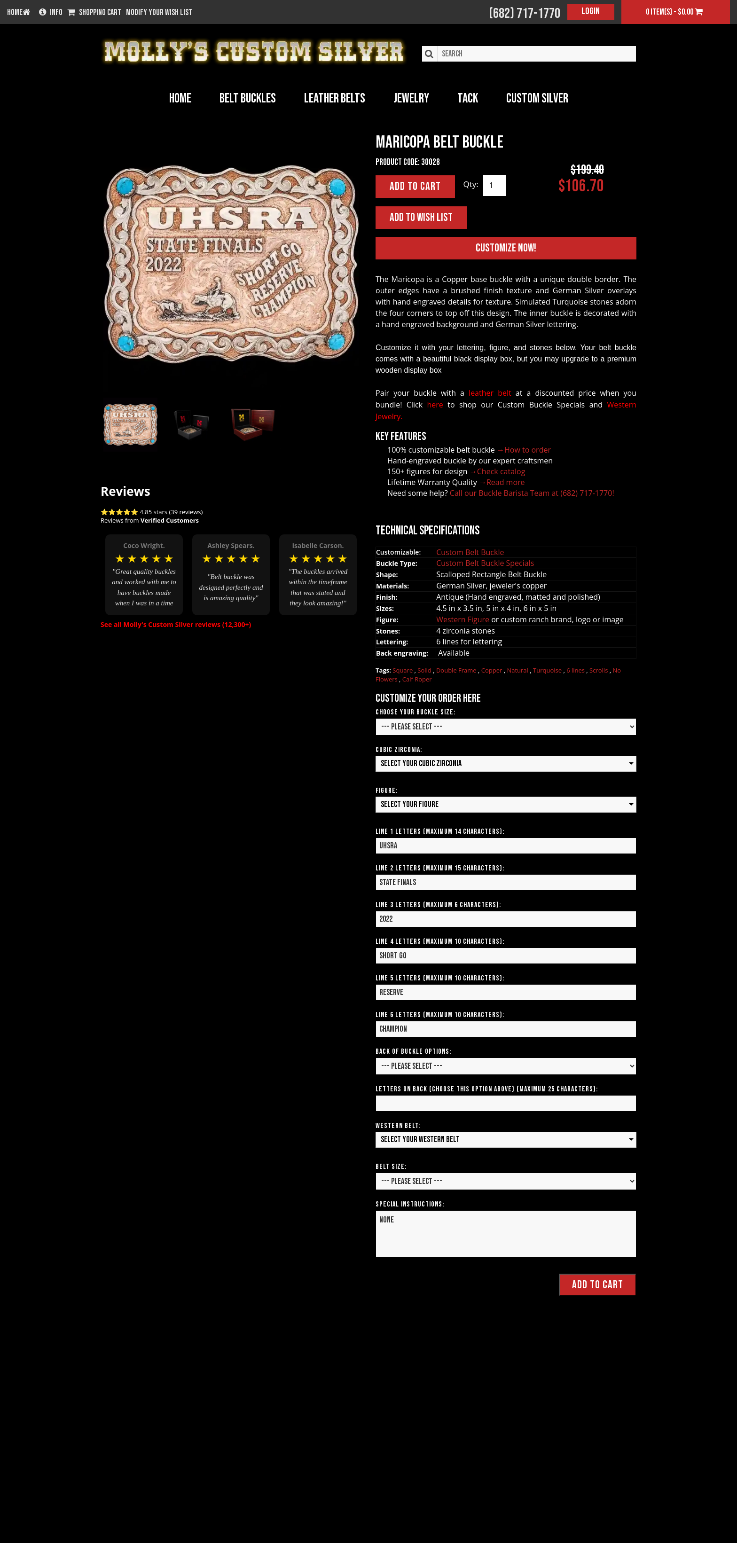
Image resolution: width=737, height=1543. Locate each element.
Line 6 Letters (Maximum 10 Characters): (440, 1014)
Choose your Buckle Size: (415, 711)
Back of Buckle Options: (413, 1051)
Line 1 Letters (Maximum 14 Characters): (440, 831)
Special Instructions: (410, 1203)
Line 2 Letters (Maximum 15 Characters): (440, 867)
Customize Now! (506, 247)
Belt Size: (391, 1166)
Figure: (387, 790)
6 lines (576, 670)
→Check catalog (497, 471)
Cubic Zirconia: (399, 749)
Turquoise (548, 670)
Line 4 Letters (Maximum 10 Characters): (440, 941)
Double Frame (457, 670)
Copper (492, 670)
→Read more (502, 482)
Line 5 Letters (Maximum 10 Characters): (440, 977)
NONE (506, 1233)
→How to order (524, 449)
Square (403, 670)
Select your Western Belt (420, 1139)
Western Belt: (398, 1125)
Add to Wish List (421, 217)
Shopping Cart (94, 12)
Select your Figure (410, 804)
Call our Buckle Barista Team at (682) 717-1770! (532, 492)
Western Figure (463, 619)
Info (51, 12)
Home (180, 98)
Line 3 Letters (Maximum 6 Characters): (438, 904)
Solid (425, 670)
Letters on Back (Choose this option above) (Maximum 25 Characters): (487, 1088)
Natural (518, 670)
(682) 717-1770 (524, 13)
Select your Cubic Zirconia (421, 763)
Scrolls (599, 670)
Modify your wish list (159, 12)
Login (590, 11)
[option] (144, 566)
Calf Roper (417, 678)
